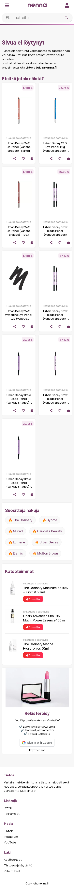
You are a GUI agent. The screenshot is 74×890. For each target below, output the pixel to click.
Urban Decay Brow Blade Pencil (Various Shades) (55, 230)
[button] (37, 743)
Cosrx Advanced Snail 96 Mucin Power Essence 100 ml (44, 618)
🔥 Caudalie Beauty (47, 531)
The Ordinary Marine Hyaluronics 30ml (38, 646)
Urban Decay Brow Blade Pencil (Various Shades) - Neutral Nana (18, 484)
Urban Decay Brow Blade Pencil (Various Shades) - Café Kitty (55, 400)
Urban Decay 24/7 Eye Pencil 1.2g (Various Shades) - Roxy (55, 148)
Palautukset (12, 871)
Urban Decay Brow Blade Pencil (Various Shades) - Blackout (55, 316)
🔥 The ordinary (20, 520)
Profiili (8, 808)
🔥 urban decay (46, 542)
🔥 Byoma (49, 520)
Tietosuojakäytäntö (18, 865)
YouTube (10, 842)
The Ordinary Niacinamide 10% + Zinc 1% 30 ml (45, 590)
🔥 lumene (16, 542)
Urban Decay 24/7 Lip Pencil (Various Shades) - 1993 (19, 230)
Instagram (11, 837)
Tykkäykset (12, 814)
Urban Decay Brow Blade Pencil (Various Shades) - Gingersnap (18, 400)
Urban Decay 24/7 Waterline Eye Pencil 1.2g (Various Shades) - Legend (18, 316)
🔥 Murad (15, 531)
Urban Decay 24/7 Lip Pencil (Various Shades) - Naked (19, 146)
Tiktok (8, 831)
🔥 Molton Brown (45, 553)
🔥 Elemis (15, 553)
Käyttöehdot (37, 750)
